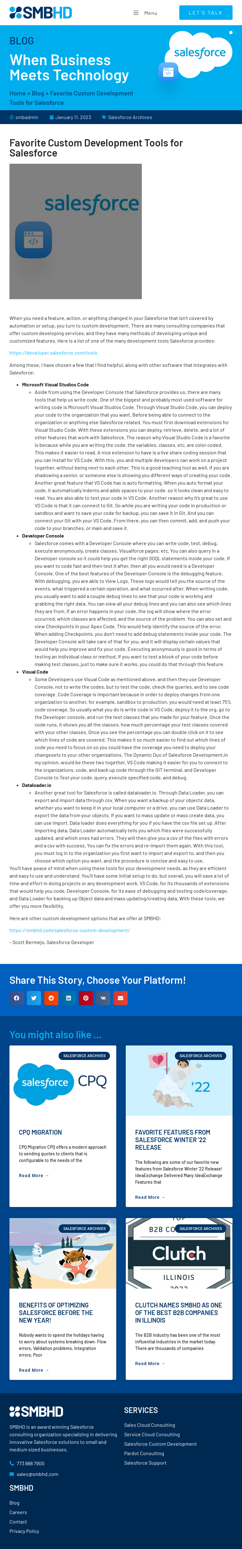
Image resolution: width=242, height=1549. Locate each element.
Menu (145, 12)
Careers (18, 1512)
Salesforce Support (145, 1463)
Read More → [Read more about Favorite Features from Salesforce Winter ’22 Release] (150, 1197)
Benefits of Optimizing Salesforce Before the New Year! (56, 1312)
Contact (18, 1521)
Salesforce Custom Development (160, 1444)
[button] (16, 998)
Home (17, 93)
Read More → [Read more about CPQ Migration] (34, 1175)
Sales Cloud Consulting (149, 1425)
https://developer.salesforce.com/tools (53, 353)
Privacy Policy (24, 1531)
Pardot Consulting (144, 1453)
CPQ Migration (40, 1132)
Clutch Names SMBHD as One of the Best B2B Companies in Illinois (178, 1312)
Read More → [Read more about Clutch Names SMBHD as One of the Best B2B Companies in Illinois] (150, 1363)
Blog (38, 93)
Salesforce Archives (130, 117)
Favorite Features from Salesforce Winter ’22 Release (172, 1139)
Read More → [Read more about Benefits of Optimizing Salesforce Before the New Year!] (34, 1370)
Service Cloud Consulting (152, 1434)
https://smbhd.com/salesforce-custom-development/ (69, 930)
